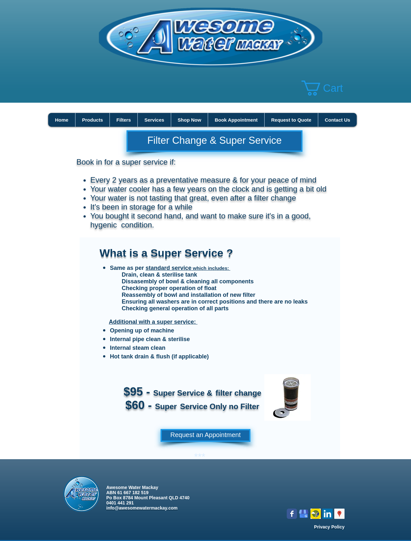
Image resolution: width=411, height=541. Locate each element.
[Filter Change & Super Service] (214, 141)
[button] (330, 88)
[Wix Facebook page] (292, 514)
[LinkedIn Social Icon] (327, 514)
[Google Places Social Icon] (339, 514)
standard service (168, 268)
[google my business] (304, 514)
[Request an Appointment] (205, 435)
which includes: (210, 268)
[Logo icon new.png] (315, 514)
